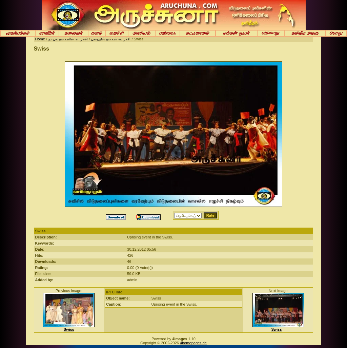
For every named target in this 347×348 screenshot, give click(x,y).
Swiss (69, 329)
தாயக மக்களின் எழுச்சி (68, 39)
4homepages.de (193, 343)
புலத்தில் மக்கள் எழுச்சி (110, 39)
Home (40, 39)
